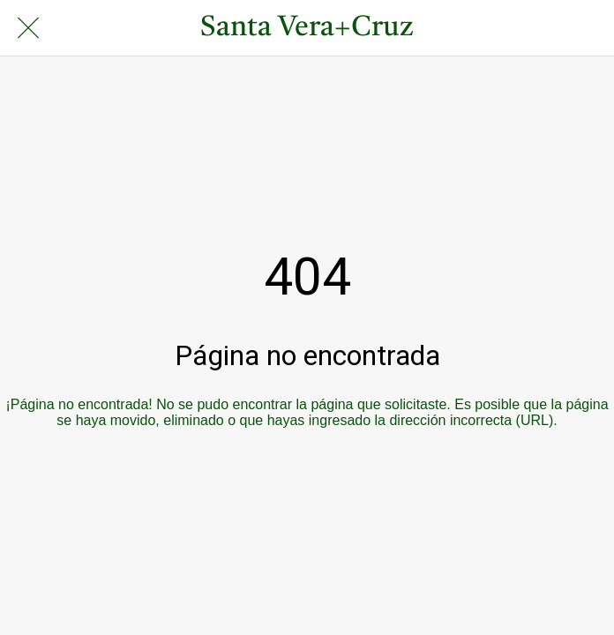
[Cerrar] (28, 28)
